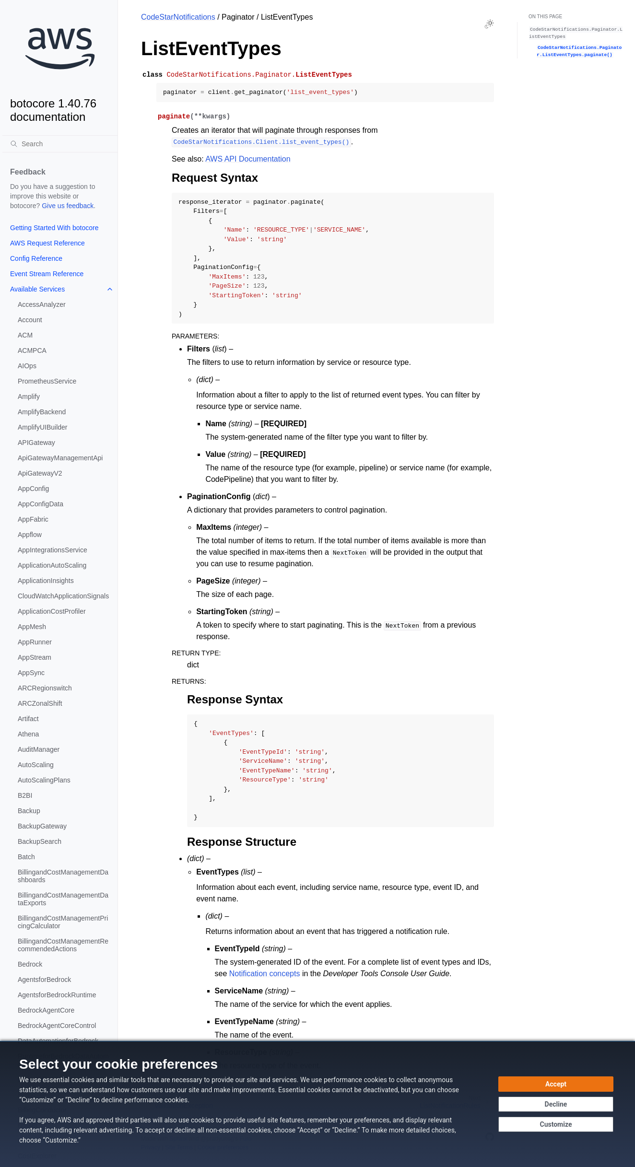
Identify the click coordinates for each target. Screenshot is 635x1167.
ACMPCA (32, 350)
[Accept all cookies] (555, 1084)
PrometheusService (47, 381)
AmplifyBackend (42, 412)
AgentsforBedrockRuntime (57, 995)
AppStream (34, 657)
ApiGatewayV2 (40, 473)
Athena (28, 734)
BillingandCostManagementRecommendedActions (63, 945)
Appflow (30, 534)
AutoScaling (36, 765)
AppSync (31, 673)
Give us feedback (68, 206)
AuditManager (38, 749)
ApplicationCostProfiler (52, 611)
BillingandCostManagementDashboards (63, 876)
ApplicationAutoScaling (52, 565)
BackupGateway (42, 826)
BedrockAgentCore (46, 1010)
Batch (26, 857)
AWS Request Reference (47, 243)
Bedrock (30, 964)
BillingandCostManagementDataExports (63, 899)
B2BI (25, 795)
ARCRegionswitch (45, 688)
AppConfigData (40, 504)
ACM (25, 335)
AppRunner (35, 642)
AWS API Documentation (247, 159)
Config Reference (36, 258)
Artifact (28, 719)
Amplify (29, 396)
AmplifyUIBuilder (42, 427)
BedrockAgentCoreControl (57, 1025)
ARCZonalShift (40, 703)
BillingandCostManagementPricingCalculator (63, 922)
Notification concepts (264, 973)
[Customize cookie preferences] (555, 1124)
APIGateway (36, 442)
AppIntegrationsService (52, 550)
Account (30, 320)
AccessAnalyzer (42, 304)
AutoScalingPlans (44, 780)
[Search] (60, 143)
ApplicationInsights (46, 580)
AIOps (27, 366)
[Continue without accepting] (555, 1104)
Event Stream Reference (46, 274)
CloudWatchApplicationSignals (63, 596)
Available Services (37, 289)
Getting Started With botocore (54, 228)
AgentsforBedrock (44, 979)
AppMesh (32, 626)
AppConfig (33, 488)
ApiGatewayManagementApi (60, 458)
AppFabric (33, 519)
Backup (29, 811)
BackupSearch (39, 841)
